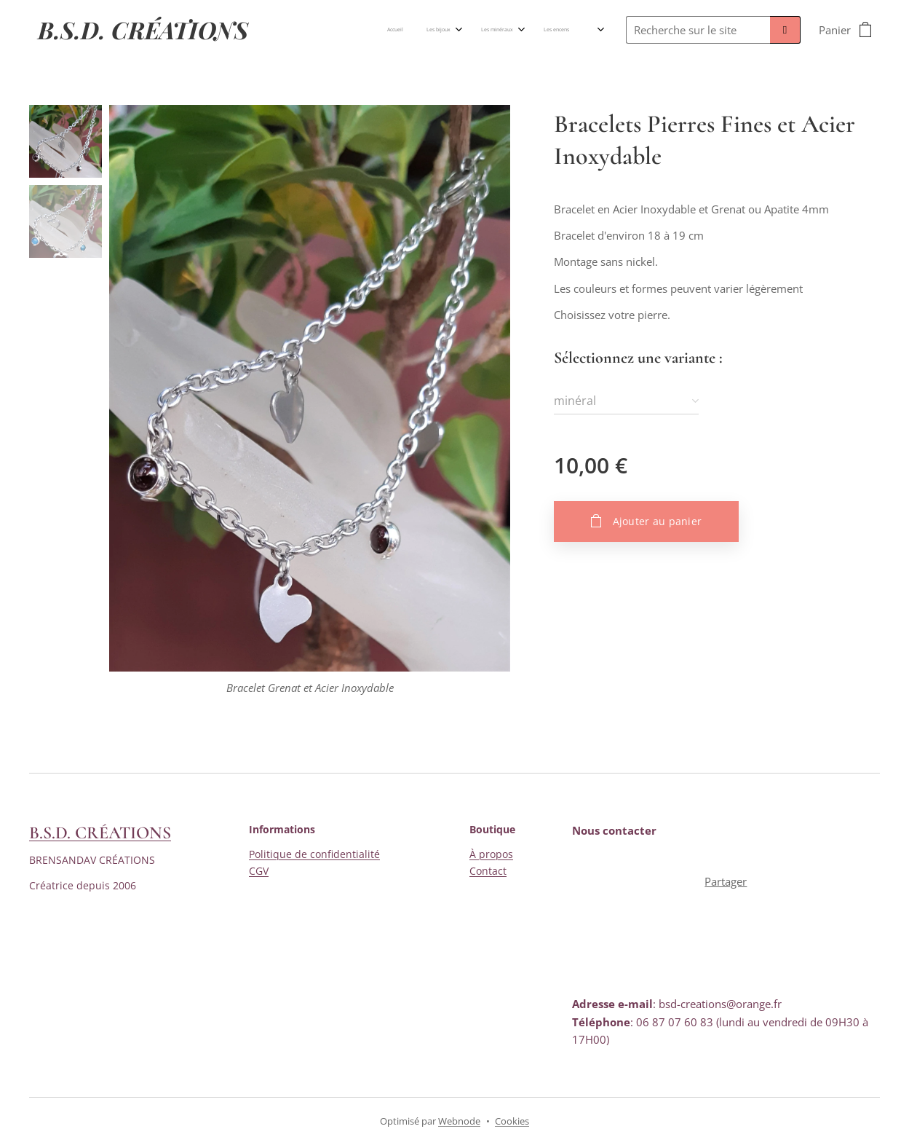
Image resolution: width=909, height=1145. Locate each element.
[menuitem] (372, 30)
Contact (488, 871)
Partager (726, 881)
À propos (491, 855)
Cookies (512, 1121)
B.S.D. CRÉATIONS (100, 832)
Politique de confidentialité (314, 855)
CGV (259, 871)
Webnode (459, 1121)
